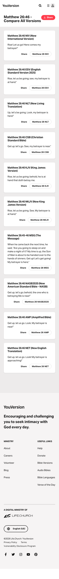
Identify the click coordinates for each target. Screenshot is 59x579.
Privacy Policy (10, 542)
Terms (24, 542)
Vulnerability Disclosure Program (20, 546)
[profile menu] (50, 6)
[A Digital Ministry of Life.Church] (29, 511)
